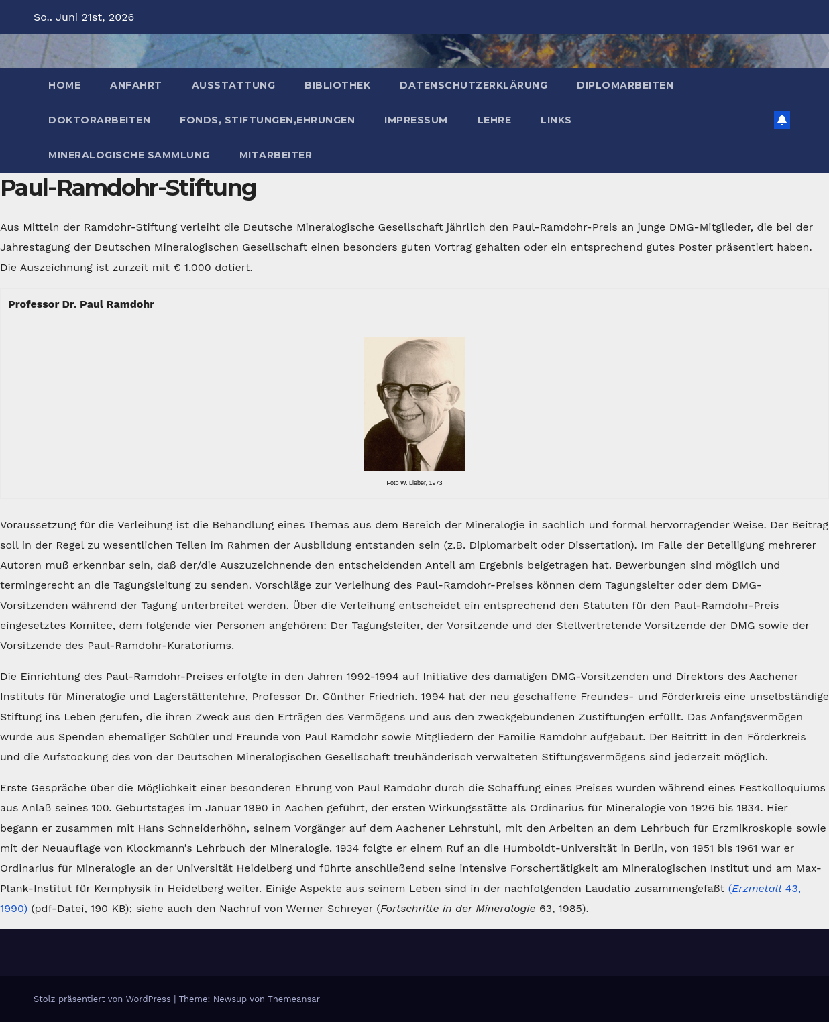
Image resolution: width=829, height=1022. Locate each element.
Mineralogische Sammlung (129, 155)
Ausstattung (234, 85)
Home (64, 85)
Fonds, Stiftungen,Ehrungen (267, 120)
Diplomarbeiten (625, 85)
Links (556, 120)
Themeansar (294, 999)
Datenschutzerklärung (473, 85)
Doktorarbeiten (99, 120)
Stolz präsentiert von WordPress (104, 999)
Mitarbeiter (276, 155)
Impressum (416, 120)
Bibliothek (337, 85)
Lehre (495, 120)
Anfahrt (136, 85)
